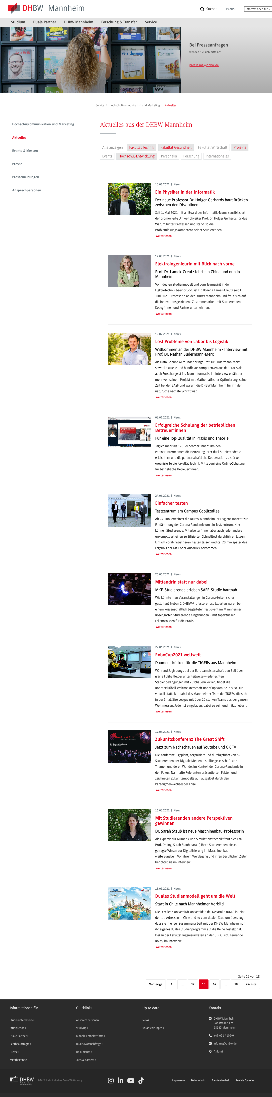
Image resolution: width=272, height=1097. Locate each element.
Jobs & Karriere (85, 1060)
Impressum (178, 1080)
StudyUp (81, 1028)
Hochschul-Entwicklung (137, 156)
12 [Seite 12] (193, 984)
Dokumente (83, 1052)
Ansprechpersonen (26, 190)
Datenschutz (198, 1080)
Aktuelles (19, 138)
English (231, 9)
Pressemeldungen (25, 177)
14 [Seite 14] (214, 984)
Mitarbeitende (19, 1060)
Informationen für (258, 9)
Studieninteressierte (22, 1020)
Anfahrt (218, 1051)
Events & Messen (25, 151)
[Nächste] (251, 984)
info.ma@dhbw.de (225, 1043)
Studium (18, 22)
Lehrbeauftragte (20, 1044)
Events (107, 156)
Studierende (17, 1028)
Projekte (240, 147)
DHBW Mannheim (78, 22)
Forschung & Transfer (119, 22)
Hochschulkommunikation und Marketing (43, 124)
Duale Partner (44, 22)
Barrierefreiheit (221, 1080)
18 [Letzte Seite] (236, 984)
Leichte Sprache (245, 1080)
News (145, 1020)
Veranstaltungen (152, 1028)
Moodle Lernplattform (90, 1036)
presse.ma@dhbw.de (204, 65)
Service (151, 22)
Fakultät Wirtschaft (212, 147)
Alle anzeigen (112, 147)
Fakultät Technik (141, 147)
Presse (17, 164)
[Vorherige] (156, 984)
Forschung (191, 156)
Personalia (169, 156)
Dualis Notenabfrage (89, 1044)
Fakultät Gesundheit (176, 147)
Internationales (217, 156)
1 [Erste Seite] (171, 984)
